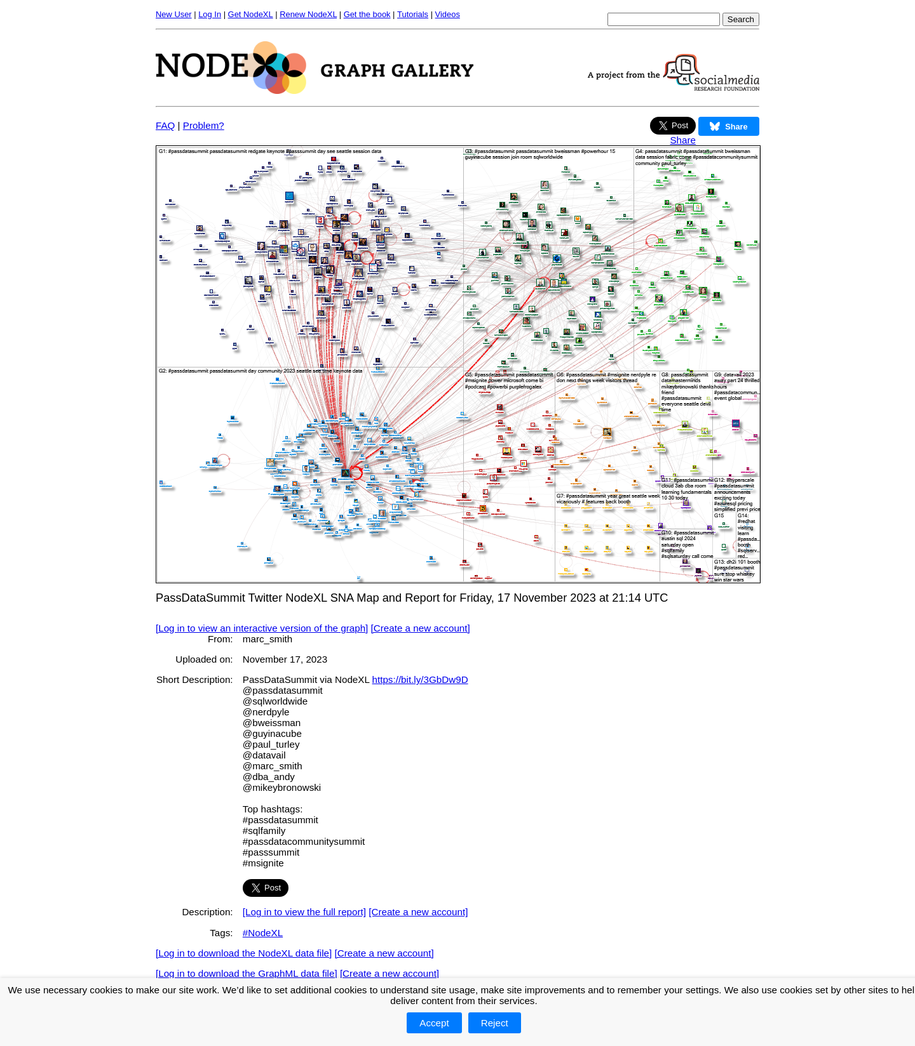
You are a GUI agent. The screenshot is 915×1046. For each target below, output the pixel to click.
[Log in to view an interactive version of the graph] (262, 628)
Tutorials (412, 14)
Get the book (367, 14)
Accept (434, 1022)
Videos (447, 14)
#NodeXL (263, 932)
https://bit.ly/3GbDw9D (420, 679)
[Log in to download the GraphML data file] (246, 973)
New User (174, 14)
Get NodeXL (250, 14)
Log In (209, 14)
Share (683, 140)
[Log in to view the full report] (304, 911)
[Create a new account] (420, 628)
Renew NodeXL (308, 14)
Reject (494, 1022)
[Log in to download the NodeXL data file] (244, 953)
